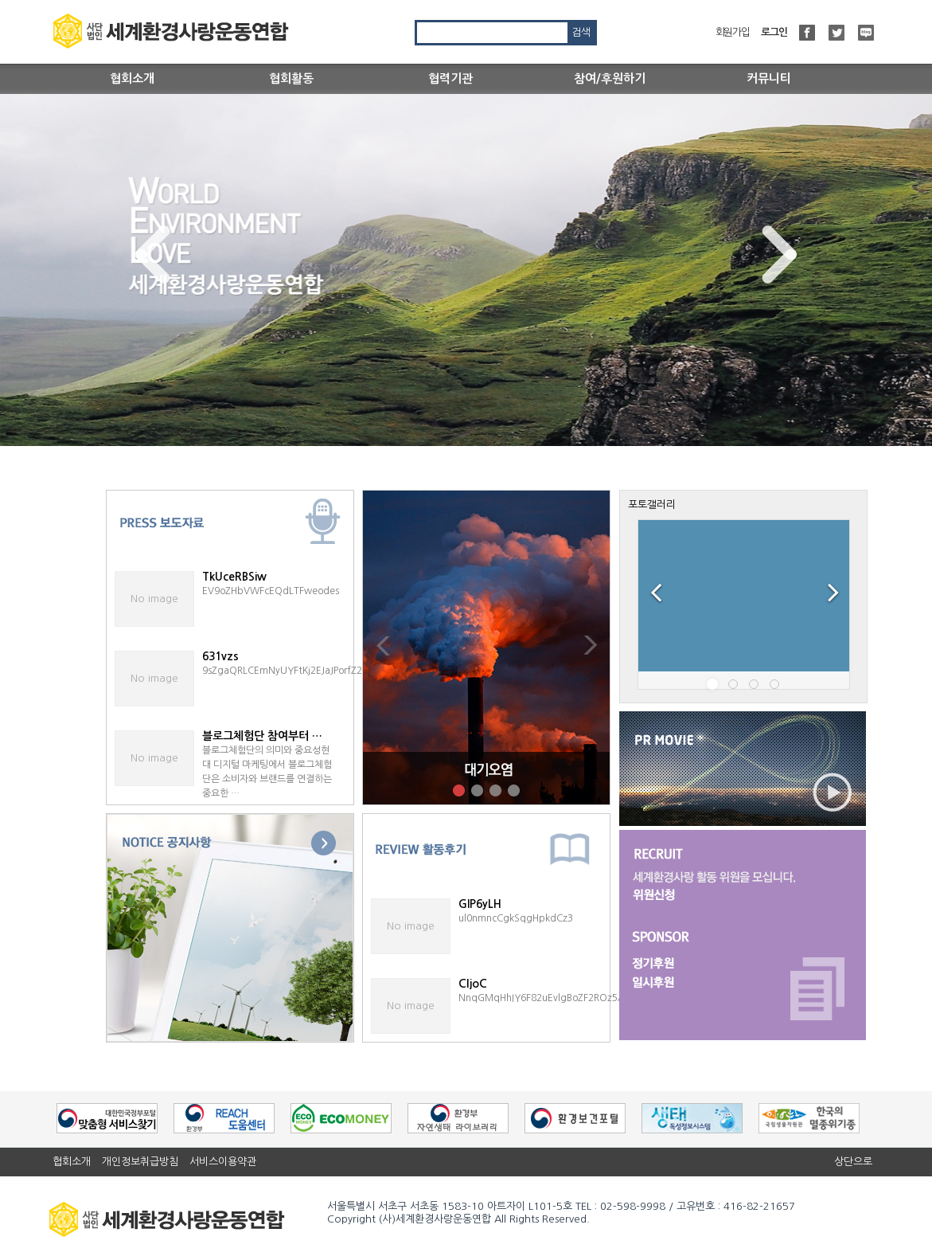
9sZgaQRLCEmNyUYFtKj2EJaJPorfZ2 (282, 670)
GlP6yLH (479, 904)
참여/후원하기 (609, 78)
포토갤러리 (652, 504)
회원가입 (733, 32)
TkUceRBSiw (234, 576)
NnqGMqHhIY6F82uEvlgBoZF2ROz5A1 (544, 998)
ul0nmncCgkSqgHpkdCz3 (515, 918)
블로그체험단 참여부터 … (262, 736)
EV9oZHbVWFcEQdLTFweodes (270, 591)
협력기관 (450, 78)
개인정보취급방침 (140, 1161)
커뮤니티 (769, 78)
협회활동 (291, 78)
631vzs (220, 656)
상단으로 (853, 1161)
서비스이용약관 (222, 1161)
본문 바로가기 (0, 0)
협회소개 (132, 78)
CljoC (472, 983)
